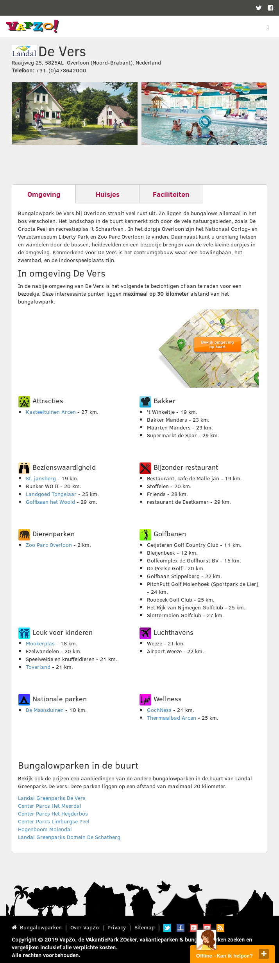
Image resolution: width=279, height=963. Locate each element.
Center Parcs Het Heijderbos (53, 813)
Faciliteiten (171, 194)
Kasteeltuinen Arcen (51, 411)
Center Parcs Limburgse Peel (53, 821)
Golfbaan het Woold (50, 501)
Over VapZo (84, 927)
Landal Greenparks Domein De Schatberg (69, 837)
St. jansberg (41, 478)
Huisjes (108, 194)
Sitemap (144, 927)
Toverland (38, 666)
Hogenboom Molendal (45, 829)
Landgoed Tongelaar (51, 494)
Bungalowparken (41, 927)
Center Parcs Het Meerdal (49, 805)
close (264, 954)
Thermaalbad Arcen (171, 717)
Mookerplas (40, 643)
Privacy (116, 927)
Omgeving (44, 194)
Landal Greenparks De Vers (52, 797)
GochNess (159, 709)
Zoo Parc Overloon (49, 544)
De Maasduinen (45, 709)
